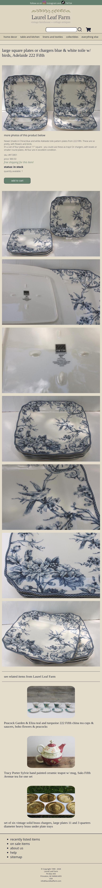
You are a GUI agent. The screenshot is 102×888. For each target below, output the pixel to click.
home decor (10, 36)
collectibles (72, 36)
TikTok (69, 3)
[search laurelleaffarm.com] (80, 29)
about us (16, 848)
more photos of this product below (24, 135)
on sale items (20, 843)
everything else (90, 36)
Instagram (52, 3)
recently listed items (25, 839)
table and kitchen (30, 36)
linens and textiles (53, 36)
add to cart (17, 180)
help (13, 852)
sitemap (16, 857)
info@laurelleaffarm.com (51, 881)
